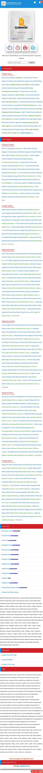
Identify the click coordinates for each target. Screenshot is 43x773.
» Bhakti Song (9, 568)
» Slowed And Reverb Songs (9, 592)
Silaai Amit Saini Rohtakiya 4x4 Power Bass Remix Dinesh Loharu (20, 441)
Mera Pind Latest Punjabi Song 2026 (20, 234)
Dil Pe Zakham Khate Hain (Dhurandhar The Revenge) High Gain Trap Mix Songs (21, 129)
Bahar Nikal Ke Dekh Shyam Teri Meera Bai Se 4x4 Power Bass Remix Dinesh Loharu (21, 284)
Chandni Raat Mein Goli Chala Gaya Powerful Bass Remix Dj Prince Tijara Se (22, 122)
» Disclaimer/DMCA (7, 660)
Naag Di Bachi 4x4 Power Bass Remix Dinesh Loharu (22, 475)
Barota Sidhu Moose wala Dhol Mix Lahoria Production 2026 (21, 492)
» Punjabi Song (9, 573)
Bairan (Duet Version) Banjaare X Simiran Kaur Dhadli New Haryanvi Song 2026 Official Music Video (22, 81)
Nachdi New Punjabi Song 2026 (27, 227)
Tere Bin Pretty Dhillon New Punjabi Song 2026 (22, 230)
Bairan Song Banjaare (12, 78)
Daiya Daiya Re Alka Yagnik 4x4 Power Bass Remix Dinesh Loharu (21, 312)
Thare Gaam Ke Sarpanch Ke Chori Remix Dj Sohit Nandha (22, 427)
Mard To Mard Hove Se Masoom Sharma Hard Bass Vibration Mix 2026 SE (22, 115)
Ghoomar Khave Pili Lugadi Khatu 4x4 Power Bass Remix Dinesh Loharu (21, 332)
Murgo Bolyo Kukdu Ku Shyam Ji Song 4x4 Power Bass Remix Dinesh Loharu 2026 (21, 356)
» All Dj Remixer (9, 535)
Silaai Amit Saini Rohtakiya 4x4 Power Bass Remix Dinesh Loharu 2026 (22, 434)
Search (31, 62)
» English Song (9, 583)
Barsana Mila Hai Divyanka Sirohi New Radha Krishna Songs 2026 (22, 241)
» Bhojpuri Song (9, 559)
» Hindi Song (8, 540)
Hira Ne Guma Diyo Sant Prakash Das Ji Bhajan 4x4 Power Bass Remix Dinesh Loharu (21, 363)
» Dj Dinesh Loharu (10, 531)
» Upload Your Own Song (8, 655)
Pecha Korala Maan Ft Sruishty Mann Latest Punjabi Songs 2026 (22, 220)
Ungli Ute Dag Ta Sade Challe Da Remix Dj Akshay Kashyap (21, 516)
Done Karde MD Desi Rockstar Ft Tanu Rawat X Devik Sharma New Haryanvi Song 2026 (20, 98)
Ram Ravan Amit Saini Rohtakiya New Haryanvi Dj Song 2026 (21, 179)
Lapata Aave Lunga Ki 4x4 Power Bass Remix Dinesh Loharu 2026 (22, 349)
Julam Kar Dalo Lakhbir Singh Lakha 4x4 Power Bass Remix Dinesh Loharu (22, 305)
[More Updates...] (26, 133)
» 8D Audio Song (10, 550)
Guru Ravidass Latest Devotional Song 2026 (19, 213)
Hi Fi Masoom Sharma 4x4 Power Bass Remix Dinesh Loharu (21, 448)
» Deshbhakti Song (10, 545)
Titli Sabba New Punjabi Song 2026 (15, 237)
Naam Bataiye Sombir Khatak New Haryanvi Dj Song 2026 (21, 88)
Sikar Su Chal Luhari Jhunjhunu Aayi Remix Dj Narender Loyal (21, 377)
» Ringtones (6, 578)
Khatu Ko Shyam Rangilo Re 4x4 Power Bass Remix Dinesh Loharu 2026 (21, 267)
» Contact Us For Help (8, 664)
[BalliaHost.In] (24, 766)
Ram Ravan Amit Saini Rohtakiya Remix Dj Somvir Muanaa (22, 109)
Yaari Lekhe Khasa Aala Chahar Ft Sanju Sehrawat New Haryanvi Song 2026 (22, 190)
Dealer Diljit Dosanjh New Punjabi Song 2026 (20, 210)
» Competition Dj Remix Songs (14, 587)
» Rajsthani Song (10, 564)
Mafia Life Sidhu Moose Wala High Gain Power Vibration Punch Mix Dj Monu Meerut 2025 (22, 509)
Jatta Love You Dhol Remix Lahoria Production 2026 (19, 482)
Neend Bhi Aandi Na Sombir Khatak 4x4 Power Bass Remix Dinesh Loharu (22, 417)
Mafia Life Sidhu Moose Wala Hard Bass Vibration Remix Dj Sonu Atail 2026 (22, 499)
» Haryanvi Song (10, 554)
